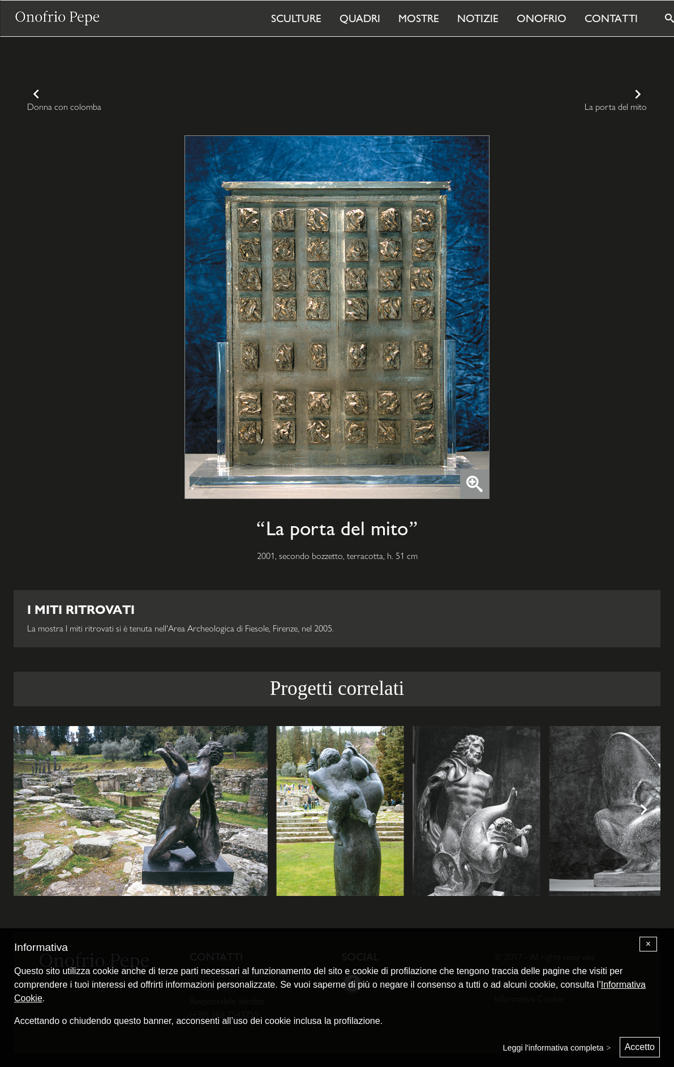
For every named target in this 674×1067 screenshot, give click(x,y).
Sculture (296, 18)
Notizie (478, 18)
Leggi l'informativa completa (553, 1047)
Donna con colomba (64, 106)
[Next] (642, 811)
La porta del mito (616, 106)
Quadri (360, 18)
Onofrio (541, 18)
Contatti (611, 18)
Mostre (418, 18)
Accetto (640, 1047)
